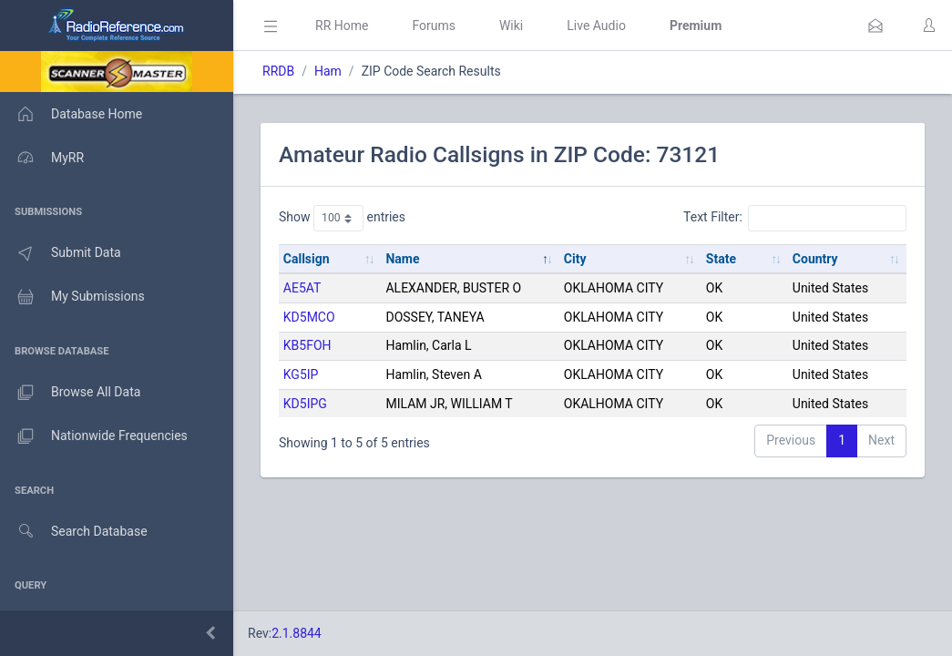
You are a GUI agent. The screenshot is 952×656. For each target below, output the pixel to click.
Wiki (511, 25)
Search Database (74, 531)
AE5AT (302, 288)
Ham (328, 71)
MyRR (42, 157)
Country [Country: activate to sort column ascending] (815, 258)
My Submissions (72, 297)
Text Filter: (794, 218)
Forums (434, 25)
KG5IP (301, 374)
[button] (875, 25)
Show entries (342, 218)
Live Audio (596, 25)
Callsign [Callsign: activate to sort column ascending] (306, 258)
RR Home (341, 25)
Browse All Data (70, 392)
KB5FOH (307, 345)
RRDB (278, 71)
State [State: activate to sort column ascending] (721, 258)
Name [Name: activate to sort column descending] (402, 258)
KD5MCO (309, 317)
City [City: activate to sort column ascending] (575, 258)
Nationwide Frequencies (94, 436)
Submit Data (60, 253)
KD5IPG (305, 403)
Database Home (71, 114)
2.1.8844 (296, 633)
